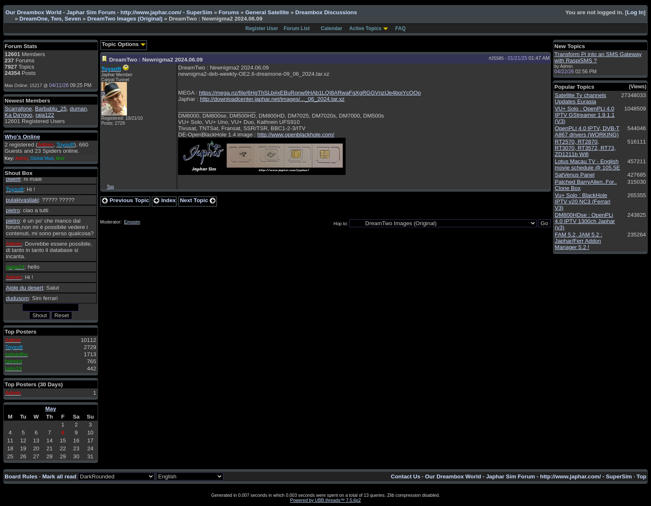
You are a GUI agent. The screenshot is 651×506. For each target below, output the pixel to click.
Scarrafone (18, 108)
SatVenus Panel (574, 175)
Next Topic (198, 200)
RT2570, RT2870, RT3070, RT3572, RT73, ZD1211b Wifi (585, 148)
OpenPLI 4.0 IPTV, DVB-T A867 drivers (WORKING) (587, 131)
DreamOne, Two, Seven (50, 18)
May (50, 409)
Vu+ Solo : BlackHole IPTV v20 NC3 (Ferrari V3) (582, 201)
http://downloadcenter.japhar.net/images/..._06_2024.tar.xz (272, 99)
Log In (635, 12)
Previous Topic (125, 200)
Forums (229, 12)
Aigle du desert (24, 288)
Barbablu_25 (51, 108)
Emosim (132, 221)
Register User (261, 28)
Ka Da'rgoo (18, 115)
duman (78, 108)
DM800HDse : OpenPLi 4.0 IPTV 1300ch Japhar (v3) (585, 221)
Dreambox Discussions (326, 12)
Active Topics (365, 28)
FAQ (400, 28)
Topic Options (124, 44)
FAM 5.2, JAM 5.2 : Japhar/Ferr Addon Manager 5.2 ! (578, 240)
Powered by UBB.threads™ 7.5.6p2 (325, 500)
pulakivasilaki (22, 200)
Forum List (297, 28)
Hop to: (340, 223)
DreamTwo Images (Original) (125, 18)
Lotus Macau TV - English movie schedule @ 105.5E (587, 164)
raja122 (45, 115)
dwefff (13, 179)
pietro (13, 210)
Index (164, 200)
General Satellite (267, 12)
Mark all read (59, 476)
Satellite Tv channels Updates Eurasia (580, 98)
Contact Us (405, 476)
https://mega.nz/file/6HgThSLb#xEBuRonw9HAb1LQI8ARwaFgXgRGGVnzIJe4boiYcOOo (310, 93)
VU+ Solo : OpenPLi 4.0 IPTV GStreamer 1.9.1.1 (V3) (585, 114)
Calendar (331, 28)
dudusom (17, 298)
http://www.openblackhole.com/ (295, 134)
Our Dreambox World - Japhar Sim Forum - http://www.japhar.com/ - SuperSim (108, 12)
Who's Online (22, 137)
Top (110, 186)
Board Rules (21, 476)
